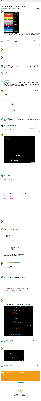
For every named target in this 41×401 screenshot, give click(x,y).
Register (3, 379)
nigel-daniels (5, 10)
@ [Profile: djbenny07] (5, 58)
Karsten (27, 395)
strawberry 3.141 (6, 262)
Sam (19, 395)
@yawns (9, 65)
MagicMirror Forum (6, 0)
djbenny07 (5, 48)
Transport (2, 8)
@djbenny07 (9, 118)
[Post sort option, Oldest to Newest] (34, 8)
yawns (4, 40)
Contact (18, 397)
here (8, 34)
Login (6, 379)
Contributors (26, 396)
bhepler (5, 125)
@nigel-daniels (9, 72)
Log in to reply (38, 8)
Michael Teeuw (24, 394)
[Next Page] (23, 382)
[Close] (39, 372)
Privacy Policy (22, 397)
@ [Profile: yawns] (5, 66)
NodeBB (19, 396)
